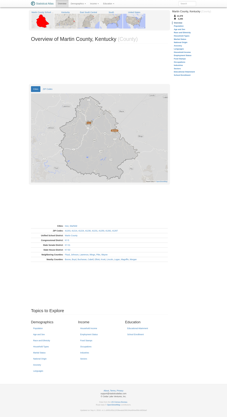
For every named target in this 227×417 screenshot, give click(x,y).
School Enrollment (135, 334)
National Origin (40, 359)
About (106, 390)
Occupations (85, 346)
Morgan (133, 259)
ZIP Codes (47, 89)
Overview (62, 3)
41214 (74, 231)
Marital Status (39, 353)
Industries (84, 353)
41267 (115, 231)
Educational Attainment (137, 328)
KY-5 (67, 240)
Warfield (73, 226)
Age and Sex (39, 334)
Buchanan (82, 259)
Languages (38, 371)
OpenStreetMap (113, 405)
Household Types (41, 346)
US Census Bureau (119, 402)
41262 (108, 231)
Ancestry (37, 365)
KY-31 (67, 245)
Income (94, 3)
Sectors (83, 359)
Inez (67, 226)
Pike (98, 254)
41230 (88, 231)
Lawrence (84, 254)
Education (108, 3)
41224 (81, 231)
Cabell (91, 259)
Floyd (67, 254)
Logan (117, 259)
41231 (95, 231)
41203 (68, 231)
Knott (103, 259)
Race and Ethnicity (41, 340)
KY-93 (67, 250)
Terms (113, 390)
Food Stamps (86, 340)
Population (38, 328)
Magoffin (125, 259)
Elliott (97, 259)
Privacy (120, 390)
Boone (68, 259)
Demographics (78, 3)
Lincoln (110, 259)
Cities (35, 89)
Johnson (75, 254)
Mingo (92, 254)
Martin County (71, 235)
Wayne (104, 254)
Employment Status (89, 334)
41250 (101, 231)
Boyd (74, 259)
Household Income (88, 328)
